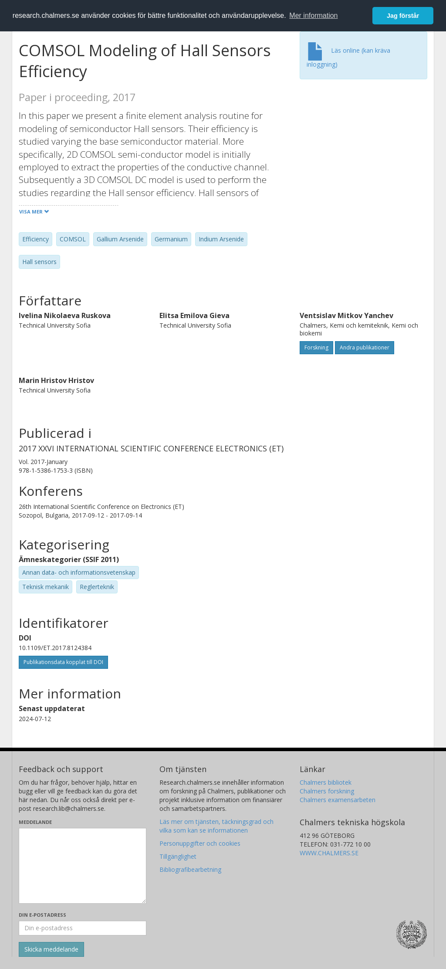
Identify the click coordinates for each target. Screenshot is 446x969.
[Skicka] (51, 949)
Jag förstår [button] (403, 15)
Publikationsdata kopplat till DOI (63, 662)
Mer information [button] (313, 15)
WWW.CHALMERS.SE (329, 853)
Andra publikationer (364, 347)
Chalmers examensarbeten (337, 800)
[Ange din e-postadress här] (82, 928)
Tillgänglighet (177, 856)
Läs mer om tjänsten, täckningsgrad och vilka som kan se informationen (216, 825)
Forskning (316, 347)
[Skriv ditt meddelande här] (82, 866)
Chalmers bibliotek (325, 782)
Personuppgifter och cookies (199, 843)
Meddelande (35, 822)
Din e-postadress (42, 914)
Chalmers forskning (327, 791)
